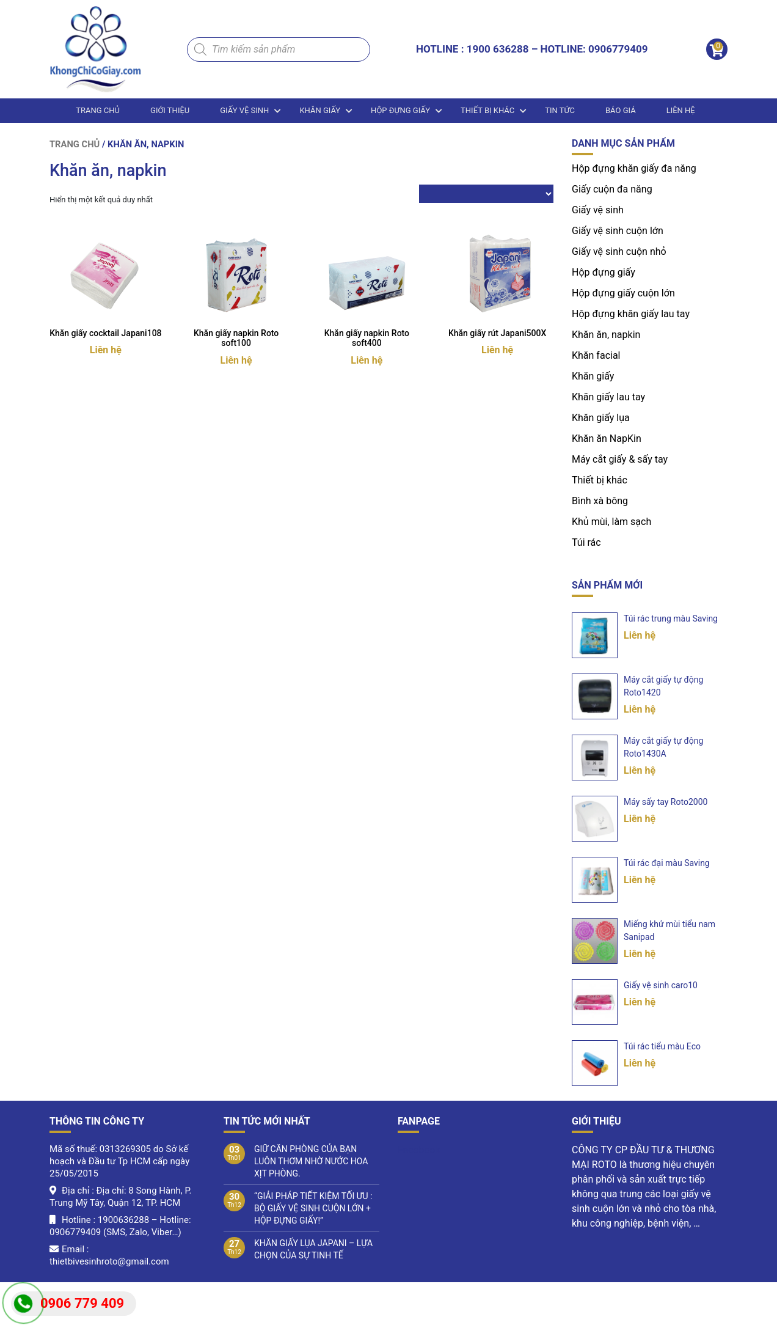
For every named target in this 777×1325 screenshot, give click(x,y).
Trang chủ (98, 110)
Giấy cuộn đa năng (612, 189)
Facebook (419, 1150)
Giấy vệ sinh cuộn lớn (617, 231)
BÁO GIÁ (620, 110)
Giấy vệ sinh (244, 110)
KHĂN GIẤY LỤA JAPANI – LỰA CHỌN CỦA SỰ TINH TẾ (313, 1249)
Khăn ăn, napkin (606, 334)
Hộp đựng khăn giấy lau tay (631, 314)
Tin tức (560, 110)
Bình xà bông (600, 501)
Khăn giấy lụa (601, 418)
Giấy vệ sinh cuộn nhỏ (619, 251)
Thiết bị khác (487, 110)
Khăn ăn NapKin (606, 438)
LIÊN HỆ (680, 110)
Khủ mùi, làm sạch (611, 521)
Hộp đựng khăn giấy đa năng (634, 168)
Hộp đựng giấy (400, 110)
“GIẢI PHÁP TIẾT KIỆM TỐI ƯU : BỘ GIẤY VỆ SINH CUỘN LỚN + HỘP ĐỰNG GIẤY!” (313, 1208)
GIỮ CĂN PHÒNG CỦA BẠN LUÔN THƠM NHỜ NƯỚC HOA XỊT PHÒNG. (311, 1161)
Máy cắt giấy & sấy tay (620, 459)
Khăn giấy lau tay (608, 397)
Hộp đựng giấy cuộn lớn (623, 293)
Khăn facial (596, 355)
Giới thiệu (169, 110)
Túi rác (586, 542)
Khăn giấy (319, 110)
